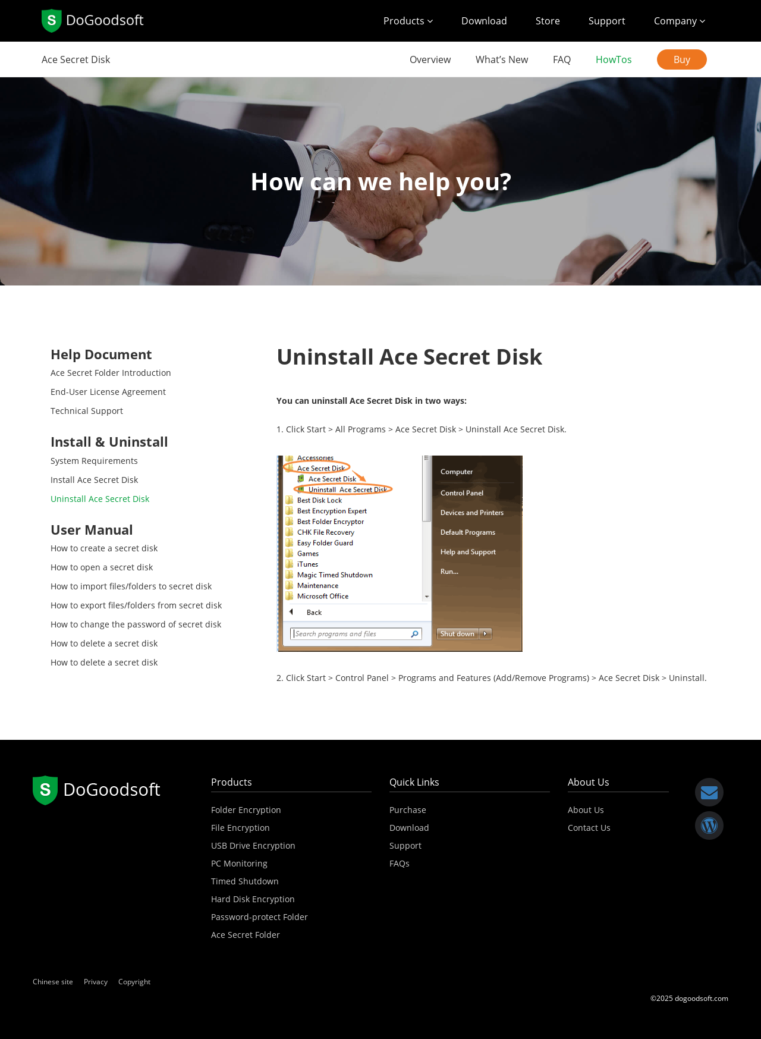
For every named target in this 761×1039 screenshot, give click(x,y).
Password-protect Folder (259, 916)
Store (548, 20)
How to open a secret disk (102, 567)
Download (484, 20)
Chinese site (53, 982)
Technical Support (87, 410)
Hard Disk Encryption (253, 899)
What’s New (502, 59)
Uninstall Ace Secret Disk (100, 498)
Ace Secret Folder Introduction (111, 372)
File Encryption (240, 827)
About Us (586, 809)
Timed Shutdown (245, 881)
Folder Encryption (246, 809)
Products (408, 20)
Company (679, 20)
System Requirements (94, 460)
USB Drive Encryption (253, 845)
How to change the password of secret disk (136, 624)
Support (607, 20)
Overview (430, 59)
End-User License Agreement (108, 391)
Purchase (407, 809)
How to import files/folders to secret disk (131, 586)
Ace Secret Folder (245, 934)
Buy (682, 59)
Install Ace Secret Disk (94, 479)
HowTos (614, 59)
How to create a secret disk (104, 548)
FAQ (562, 59)
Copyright (134, 982)
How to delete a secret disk (104, 643)
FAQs (399, 863)
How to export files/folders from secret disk (136, 605)
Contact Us (589, 827)
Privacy (96, 982)
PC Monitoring (239, 863)
